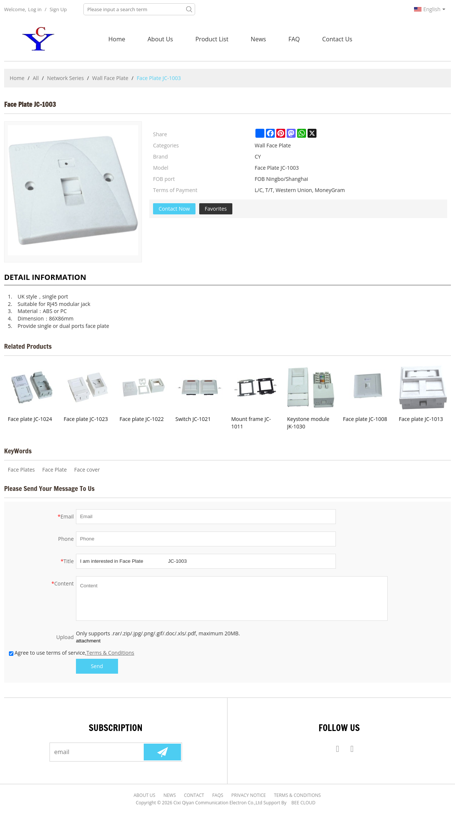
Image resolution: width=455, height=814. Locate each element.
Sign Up (58, 9)
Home (116, 39)
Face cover (87, 469)
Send (97, 666)
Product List (212, 39)
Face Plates (21, 469)
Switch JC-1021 (193, 418)
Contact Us (337, 39)
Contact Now (174, 208)
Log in (34, 9)
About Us (160, 39)
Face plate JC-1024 (30, 418)
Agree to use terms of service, (71, 652)
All (36, 78)
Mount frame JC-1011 (251, 422)
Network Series (65, 78)
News (258, 39)
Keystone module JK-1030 (308, 422)
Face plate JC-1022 (142, 418)
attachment (88, 641)
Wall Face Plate (110, 78)
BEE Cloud (304, 802)
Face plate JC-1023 (86, 418)
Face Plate (54, 469)
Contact (195, 795)
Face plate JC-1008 (365, 418)
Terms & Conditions (110, 652)
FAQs (217, 795)
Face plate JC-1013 (421, 418)
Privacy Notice (248, 795)
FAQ (294, 39)
